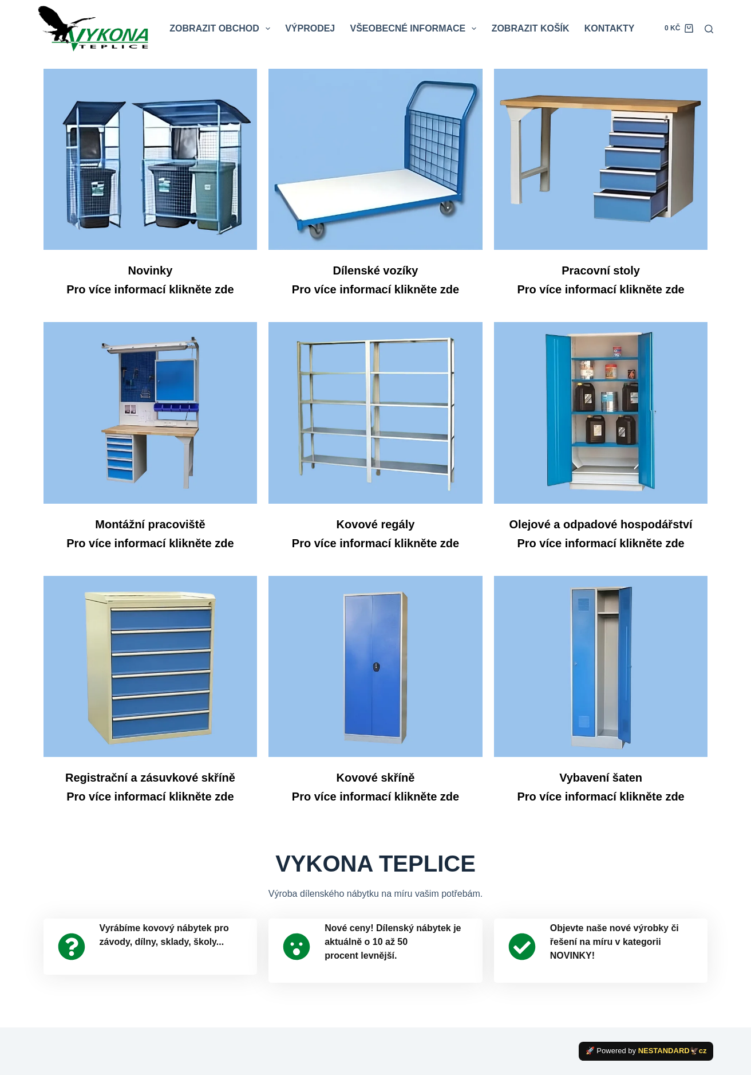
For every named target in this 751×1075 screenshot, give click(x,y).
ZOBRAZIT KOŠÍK (531, 28)
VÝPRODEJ (310, 28)
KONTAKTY (609, 28)
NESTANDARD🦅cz (672, 1050)
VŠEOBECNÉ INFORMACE (415, 29)
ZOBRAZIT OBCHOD (222, 29)
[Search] (709, 29)
